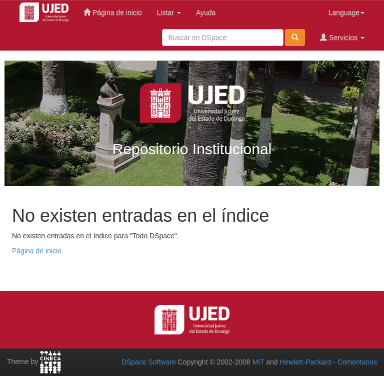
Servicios (342, 37)
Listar (169, 13)
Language (346, 13)
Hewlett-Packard (305, 362)
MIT (258, 362)
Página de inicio (113, 12)
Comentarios (357, 362)
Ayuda (206, 13)
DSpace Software (149, 362)
